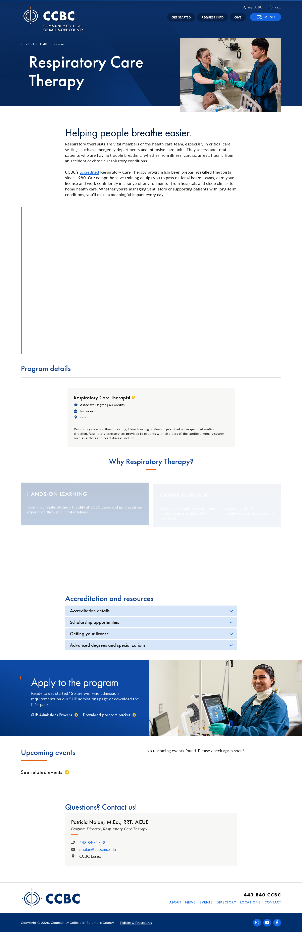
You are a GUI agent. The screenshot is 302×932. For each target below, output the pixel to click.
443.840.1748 (92, 842)
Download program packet (106, 714)
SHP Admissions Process (51, 714)
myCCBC (253, 7)
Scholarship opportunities (94, 622)
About (175, 902)
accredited (89, 172)
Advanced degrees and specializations (108, 645)
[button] (265, 17)
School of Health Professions (44, 44)
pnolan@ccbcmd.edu (97, 849)
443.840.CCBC (262, 895)
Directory (226, 902)
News (190, 902)
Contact (272, 902)
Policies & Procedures (136, 922)
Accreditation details (90, 611)
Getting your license (89, 633)
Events (206, 902)
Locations (250, 902)
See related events (41, 772)
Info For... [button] (274, 7)
